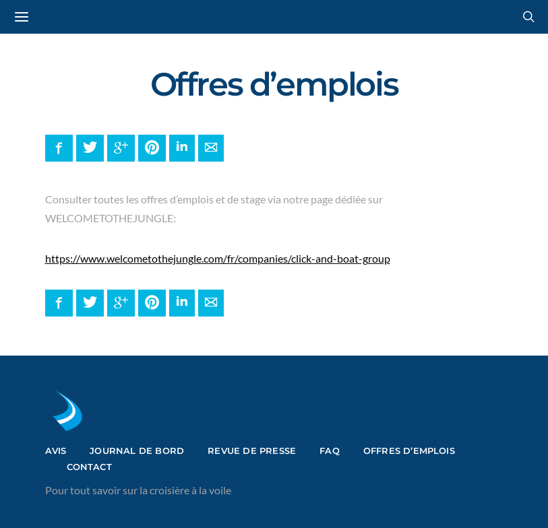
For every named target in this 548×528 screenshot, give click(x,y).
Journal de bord (137, 450)
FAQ (329, 450)
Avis (56, 450)
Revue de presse (252, 450)
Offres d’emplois (409, 450)
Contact (89, 466)
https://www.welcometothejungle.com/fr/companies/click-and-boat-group (217, 258)
